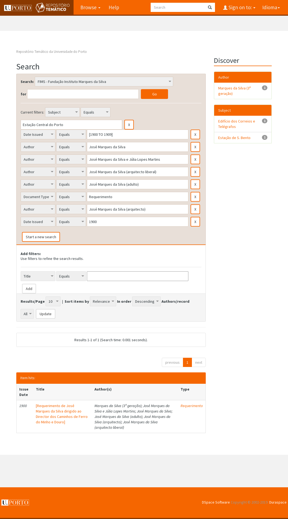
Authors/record (175, 301)
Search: (27, 81)
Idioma (271, 7)
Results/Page (33, 301)
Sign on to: (241, 7)
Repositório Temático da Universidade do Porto (51, 51)
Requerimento (192, 405)
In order (124, 301)
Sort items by (77, 301)
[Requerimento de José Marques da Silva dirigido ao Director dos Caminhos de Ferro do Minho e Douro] (62, 413)
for (23, 94)
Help (114, 7)
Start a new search (41, 236)
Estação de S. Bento (234, 137)
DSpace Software (216, 502)
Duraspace (278, 502)
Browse (90, 7)
